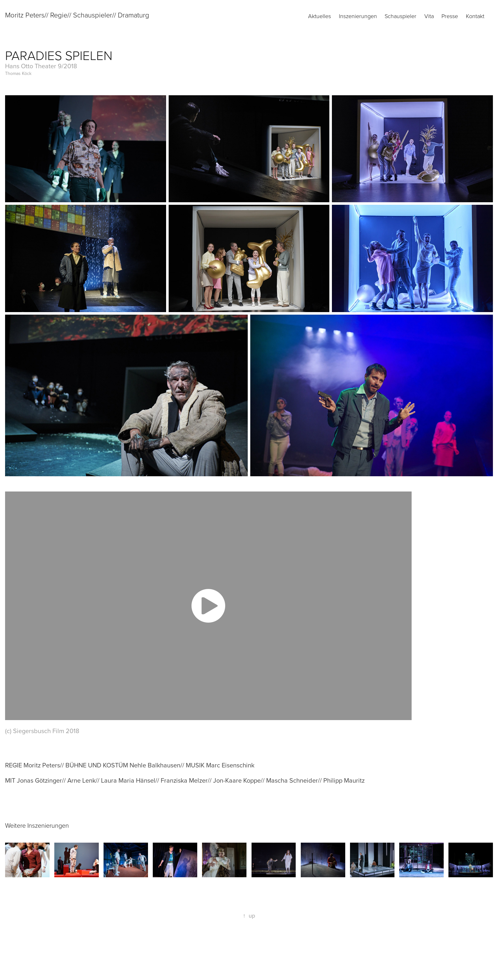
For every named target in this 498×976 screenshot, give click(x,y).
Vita (429, 16)
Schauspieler (400, 16)
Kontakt (475, 16)
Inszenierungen (358, 16)
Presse (449, 16)
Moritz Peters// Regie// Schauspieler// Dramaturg (77, 15)
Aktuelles (319, 16)
